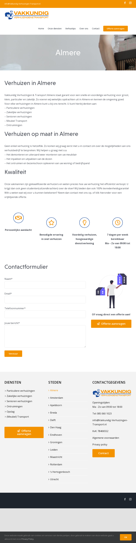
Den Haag (55, 427)
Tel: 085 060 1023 (102, 413)
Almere (54, 390)
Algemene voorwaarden (105, 437)
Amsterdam (56, 397)
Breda (53, 412)
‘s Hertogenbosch (60, 472)
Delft (53, 420)
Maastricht (56, 457)
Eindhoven (56, 434)
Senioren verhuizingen (19, 401)
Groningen (56, 442)
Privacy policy (99, 444)
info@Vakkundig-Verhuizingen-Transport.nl (22, 4)
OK (125, 537)
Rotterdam (56, 464)
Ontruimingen (14, 406)
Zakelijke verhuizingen (19, 396)
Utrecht (54, 479)
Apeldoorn (56, 405)
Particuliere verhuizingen (21, 390)
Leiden (54, 449)
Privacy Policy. (27, 539)
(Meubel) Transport (18, 416)
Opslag (11, 411)
